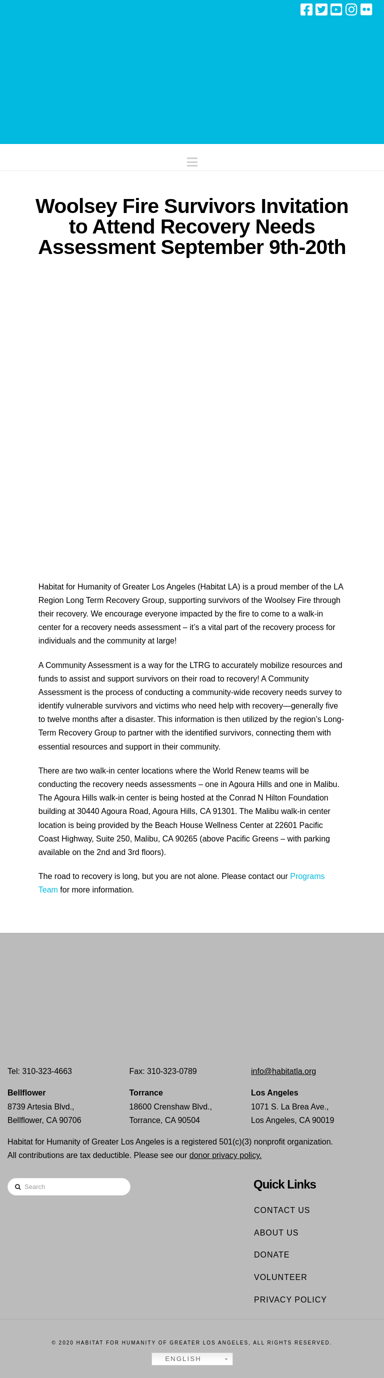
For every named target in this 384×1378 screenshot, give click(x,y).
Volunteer (281, 1277)
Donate (272, 1254)
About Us (276, 1232)
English (178, 1359)
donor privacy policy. (226, 1155)
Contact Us (282, 1210)
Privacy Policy (290, 1300)
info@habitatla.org (283, 1071)
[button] (192, 159)
